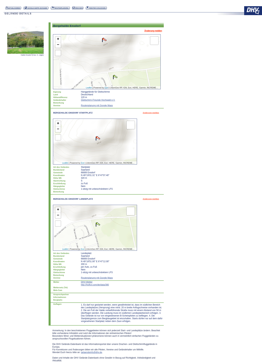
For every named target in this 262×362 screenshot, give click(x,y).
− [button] (58, 45)
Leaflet (89, 88)
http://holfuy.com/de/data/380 (95, 284)
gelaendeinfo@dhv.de (91, 352)
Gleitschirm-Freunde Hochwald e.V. (98, 100)
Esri (106, 88)
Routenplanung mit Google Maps (97, 105)
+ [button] (58, 39)
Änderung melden (153, 30)
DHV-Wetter (87, 282)
